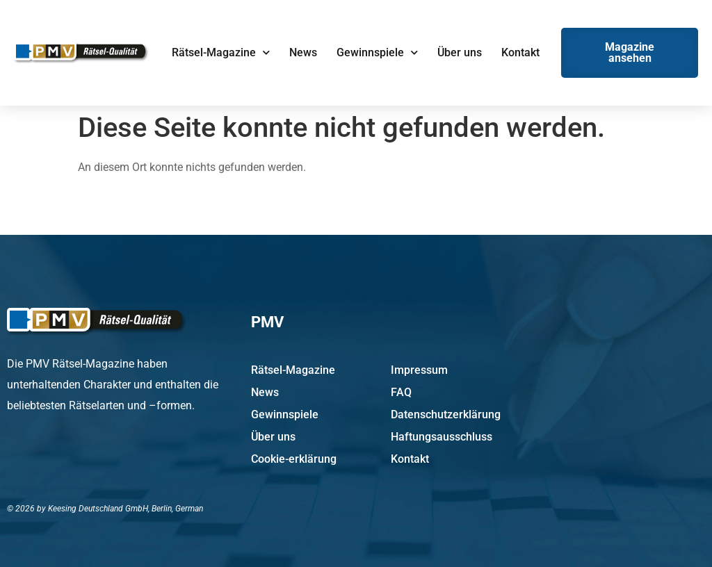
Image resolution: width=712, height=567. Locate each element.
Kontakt (520, 52)
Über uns (459, 52)
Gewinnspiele (377, 52)
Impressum (419, 370)
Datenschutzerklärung (446, 414)
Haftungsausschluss (441, 436)
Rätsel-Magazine (221, 52)
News (303, 52)
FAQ (401, 392)
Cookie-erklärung (294, 459)
